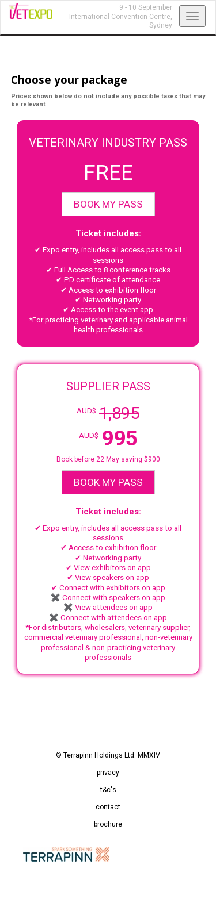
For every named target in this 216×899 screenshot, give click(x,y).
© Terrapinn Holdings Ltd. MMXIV (108, 755)
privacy (108, 773)
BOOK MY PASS (108, 204)
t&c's (108, 790)
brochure (108, 824)
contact (108, 807)
